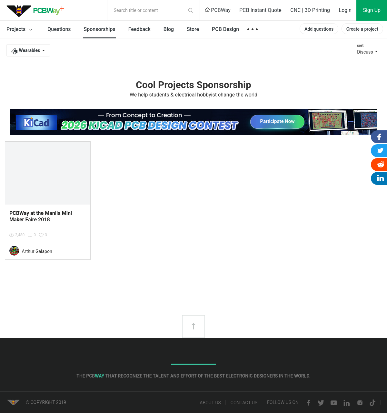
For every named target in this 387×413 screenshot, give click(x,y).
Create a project (362, 29)
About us (210, 403)
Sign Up (372, 10)
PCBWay (218, 10)
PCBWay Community (37, 10)
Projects (20, 30)
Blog (169, 29)
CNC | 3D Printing (310, 10)
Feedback (139, 29)
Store (193, 29)
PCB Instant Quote (260, 10)
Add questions (318, 29)
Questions (59, 29)
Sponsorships (99, 29)
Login (345, 10)
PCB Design (225, 29)
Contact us (244, 403)
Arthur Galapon (37, 251)
